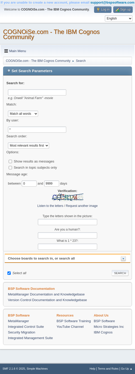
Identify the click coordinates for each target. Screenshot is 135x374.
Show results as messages (34, 161)
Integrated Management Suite (30, 338)
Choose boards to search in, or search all (41, 258)
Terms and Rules (108, 368)
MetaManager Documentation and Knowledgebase (46, 294)
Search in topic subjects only (35, 167)
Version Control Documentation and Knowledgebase (47, 300)
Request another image (82, 206)
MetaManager (18, 321)
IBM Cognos (103, 332)
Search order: (16, 136)
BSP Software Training (74, 321)
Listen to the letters (50, 206)
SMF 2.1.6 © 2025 (14, 368)
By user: (12, 120)
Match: (11, 104)
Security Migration (21, 332)
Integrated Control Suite (26, 327)
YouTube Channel (70, 327)
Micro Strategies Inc (109, 327)
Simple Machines (37, 368)
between (15, 183)
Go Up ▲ (126, 368)
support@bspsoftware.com (112, 2)
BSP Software (104, 321)
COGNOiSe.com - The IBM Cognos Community (51, 34)
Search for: (15, 83)
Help (92, 368)
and (41, 183)
